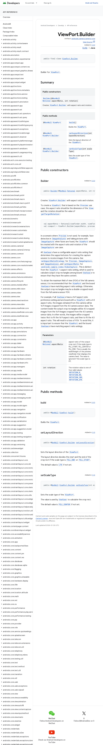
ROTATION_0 (74, 372)
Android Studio (91, 3)
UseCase (47, 252)
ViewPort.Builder (70, 58)
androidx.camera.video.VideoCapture (59, 267)
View (91, 208)
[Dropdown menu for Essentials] (37, 3)
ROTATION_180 (75, 377)
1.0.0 (93, 45)
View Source (87, 42)
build (71, 122)
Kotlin (84, 48)
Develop (61, 25)
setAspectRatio (71, 264)
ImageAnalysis (59, 239)
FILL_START (84, 460)
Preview (84, 205)
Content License (42, 518)
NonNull (56, 98)
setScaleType (75, 149)
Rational (47, 101)
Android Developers (48, 25)
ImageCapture (47, 241)
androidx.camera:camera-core (83, 39)
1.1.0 (93, 432)
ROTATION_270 (75, 380)
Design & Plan (49, 3)
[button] (16, 39)
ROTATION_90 (75, 375)
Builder (46, 98)
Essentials (29, 3)
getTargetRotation (50, 214)
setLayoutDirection (78, 133)
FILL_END (71, 460)
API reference (10, 12)
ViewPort (55, 72)
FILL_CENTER (64, 504)
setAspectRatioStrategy (52, 261)
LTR (60, 465)
